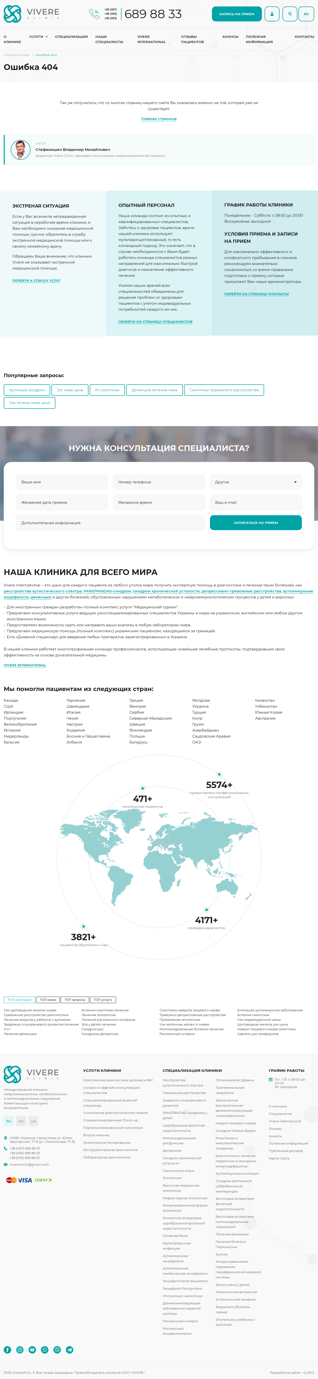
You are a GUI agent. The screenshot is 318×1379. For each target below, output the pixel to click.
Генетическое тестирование (106, 1143)
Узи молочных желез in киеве (184, 1024)
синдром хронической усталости (166, 591)
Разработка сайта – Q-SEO (292, 1373)
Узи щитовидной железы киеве (30, 1010)
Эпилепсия (172, 1178)
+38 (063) (110, 18)
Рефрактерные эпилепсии (185, 1198)
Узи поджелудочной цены (259, 1020)
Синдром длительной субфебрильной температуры (234, 1186)
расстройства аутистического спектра (43, 591)
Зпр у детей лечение (98, 1024)
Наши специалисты (109, 39)
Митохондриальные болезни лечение (191, 1029)
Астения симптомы (253, 1015)
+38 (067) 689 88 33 (25, 1148)
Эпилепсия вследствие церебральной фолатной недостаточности (184, 1223)
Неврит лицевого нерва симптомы (266, 1029)
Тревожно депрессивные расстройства (192, 1015)
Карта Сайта (279, 1158)
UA (33, 1121)
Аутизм (222, 1254)
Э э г (7, 1029)
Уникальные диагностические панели (115, 1113)
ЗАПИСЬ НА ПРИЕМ (236, 14)
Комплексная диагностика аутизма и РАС (118, 1080)
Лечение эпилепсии (98, 1015)
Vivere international (151, 39)
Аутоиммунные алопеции (237, 1173)
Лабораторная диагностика (106, 1157)
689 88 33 (153, 14)
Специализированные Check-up (110, 1120)
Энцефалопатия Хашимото (185, 1281)
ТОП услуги (103, 1000)
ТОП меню (48, 1000)
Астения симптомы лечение (105, 1010)
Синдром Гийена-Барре (236, 1131)
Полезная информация (259, 39)
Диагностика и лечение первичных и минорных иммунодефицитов (236, 1161)
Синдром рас (92, 1029)
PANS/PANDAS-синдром (107, 591)
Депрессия (172, 1150)
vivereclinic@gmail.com (29, 1164)
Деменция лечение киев (154, 390)
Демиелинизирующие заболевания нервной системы (182, 1308)
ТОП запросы (75, 1000)
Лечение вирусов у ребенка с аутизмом (37, 1020)
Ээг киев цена (70, 390)
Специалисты (280, 1114)
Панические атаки (178, 1171)
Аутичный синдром (27, 390)
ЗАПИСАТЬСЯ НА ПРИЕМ (256, 531)
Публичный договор (286, 1151)
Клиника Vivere (17, 55)
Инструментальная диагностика (110, 1150)
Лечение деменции (20, 1034)
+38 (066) (110, 13)
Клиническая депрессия (236, 1292)
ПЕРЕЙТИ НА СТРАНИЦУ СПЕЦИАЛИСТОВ (156, 339)
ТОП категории (19, 1000)
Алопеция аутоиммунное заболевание (270, 1010)
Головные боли (175, 1236)
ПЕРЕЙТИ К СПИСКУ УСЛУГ (36, 289)
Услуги (36, 37)
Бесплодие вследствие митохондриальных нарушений (235, 1221)
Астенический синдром (236, 1299)
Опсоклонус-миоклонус (183, 1296)
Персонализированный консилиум (113, 1128)
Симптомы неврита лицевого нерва (189, 1010)
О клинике (12, 39)
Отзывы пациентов (192, 39)
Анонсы (230, 37)
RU (306, 14)
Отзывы (275, 1129)
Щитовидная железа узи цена (262, 1024)
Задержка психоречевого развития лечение (41, 1024)
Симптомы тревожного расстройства (224, 390)
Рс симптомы (107, 390)
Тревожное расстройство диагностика (36, 1015)
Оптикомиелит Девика (235, 1080)
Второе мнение (96, 1135)
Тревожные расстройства (184, 1093)
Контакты (304, 37)
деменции (41, 597)
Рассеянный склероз (177, 1034)
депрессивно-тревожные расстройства (241, 591)
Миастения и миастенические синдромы (230, 1143)
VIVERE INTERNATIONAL (25, 665)
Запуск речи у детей (232, 1285)
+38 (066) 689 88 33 (25, 1153)
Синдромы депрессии (100, 1034)
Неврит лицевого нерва (236, 1123)
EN (21, 1121)
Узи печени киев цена (29, 403)
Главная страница (159, 118)
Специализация (71, 37)
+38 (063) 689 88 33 (25, 1158)
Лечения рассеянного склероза (108, 1020)
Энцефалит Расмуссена (182, 1288)
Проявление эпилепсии (179, 1020)
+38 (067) (110, 9)
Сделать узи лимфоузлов (257, 1034)
